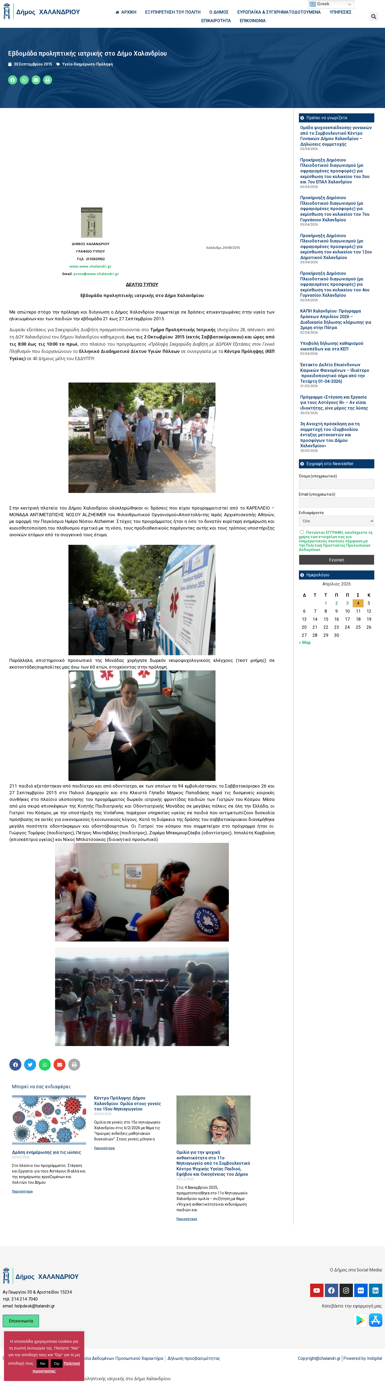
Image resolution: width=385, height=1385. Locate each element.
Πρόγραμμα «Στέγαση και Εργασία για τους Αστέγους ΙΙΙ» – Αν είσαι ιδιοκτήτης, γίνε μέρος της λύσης (334, 403)
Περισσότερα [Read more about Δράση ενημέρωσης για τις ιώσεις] (22, 1191)
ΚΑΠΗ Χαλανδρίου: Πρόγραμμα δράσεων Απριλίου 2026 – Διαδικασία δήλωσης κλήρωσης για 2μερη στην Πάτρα (335, 319)
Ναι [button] (42, 1363)
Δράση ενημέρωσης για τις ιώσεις (46, 1152)
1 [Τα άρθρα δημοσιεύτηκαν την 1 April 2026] (326, 603)
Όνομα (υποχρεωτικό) (318, 476)
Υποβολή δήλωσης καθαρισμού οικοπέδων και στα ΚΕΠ (331, 346)
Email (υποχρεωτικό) (317, 494)
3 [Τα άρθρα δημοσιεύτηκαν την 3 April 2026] (347, 603)
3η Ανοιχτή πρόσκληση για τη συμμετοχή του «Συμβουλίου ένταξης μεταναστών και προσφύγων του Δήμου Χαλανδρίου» (330, 434)
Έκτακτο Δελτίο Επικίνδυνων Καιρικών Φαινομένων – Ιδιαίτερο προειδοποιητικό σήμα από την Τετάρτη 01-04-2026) (334, 373)
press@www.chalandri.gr (96, 273)
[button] (373, 16)
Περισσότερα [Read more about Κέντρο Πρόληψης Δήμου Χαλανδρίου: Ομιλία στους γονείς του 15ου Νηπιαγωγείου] (104, 1148)
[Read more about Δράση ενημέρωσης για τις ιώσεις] (49, 1119)
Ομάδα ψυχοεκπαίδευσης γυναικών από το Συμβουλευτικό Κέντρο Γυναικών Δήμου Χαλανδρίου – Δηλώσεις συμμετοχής (336, 136)
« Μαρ (305, 642)
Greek (319, 4)
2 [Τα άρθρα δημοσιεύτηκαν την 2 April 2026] (336, 603)
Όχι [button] (56, 1363)
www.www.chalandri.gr (90, 266)
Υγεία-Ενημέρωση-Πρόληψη (87, 64)
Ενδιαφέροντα (311, 513)
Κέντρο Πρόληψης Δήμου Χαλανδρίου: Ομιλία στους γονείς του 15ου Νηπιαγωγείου (127, 1103)
